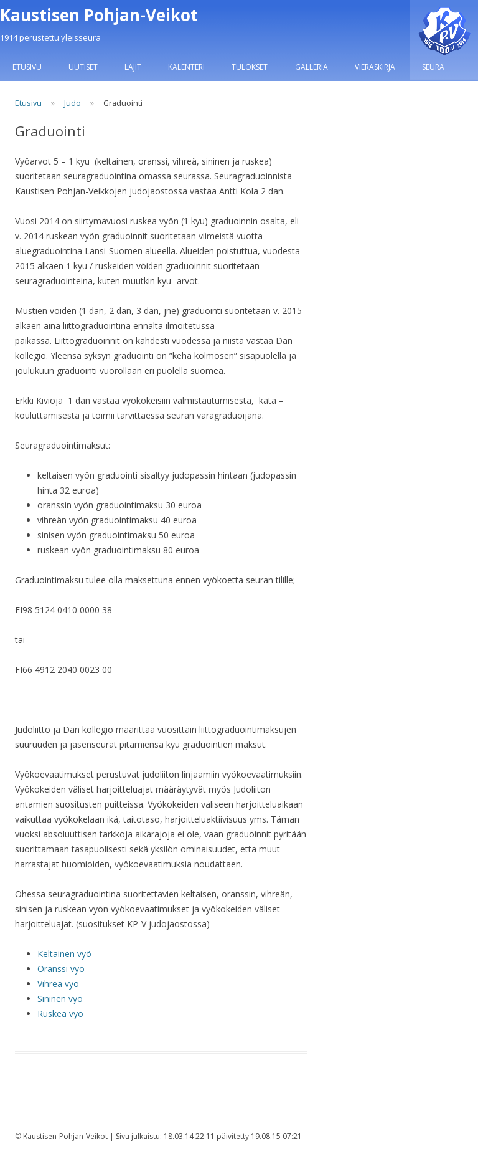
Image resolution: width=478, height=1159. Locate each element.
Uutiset (83, 67)
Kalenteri (186, 67)
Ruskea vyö (60, 1013)
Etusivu (27, 67)
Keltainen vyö (64, 954)
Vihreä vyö (58, 984)
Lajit (132, 67)
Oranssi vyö (61, 969)
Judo (72, 103)
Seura (433, 67)
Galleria (311, 67)
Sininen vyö (60, 998)
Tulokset (250, 67)
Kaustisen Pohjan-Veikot (99, 15)
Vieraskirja (375, 67)
